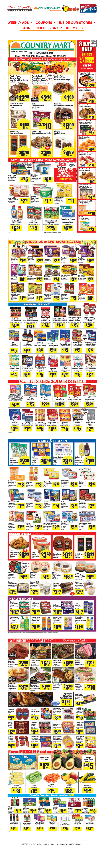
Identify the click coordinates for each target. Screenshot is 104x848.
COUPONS (46, 22)
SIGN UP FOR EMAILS (65, 28)
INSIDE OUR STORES (77, 22)
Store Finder (33, 28)
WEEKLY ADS (20, 22)
